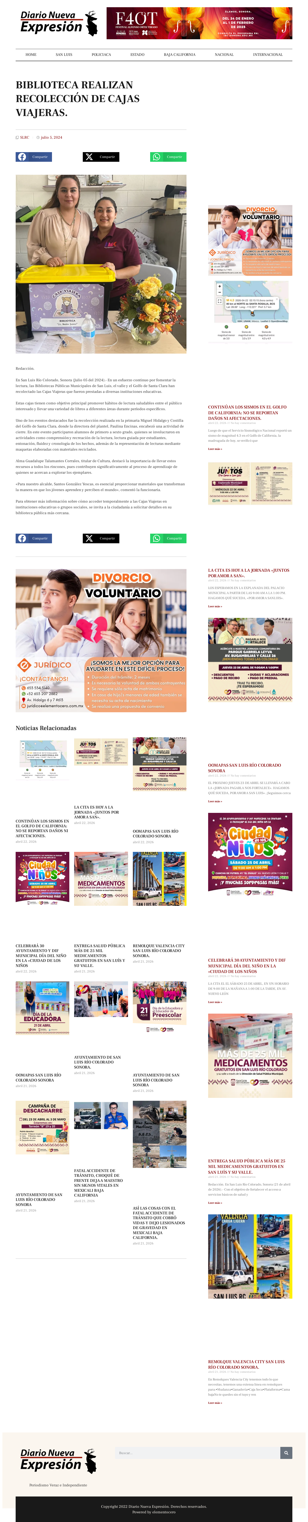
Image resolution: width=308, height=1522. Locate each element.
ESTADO (137, 54)
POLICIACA (101, 54)
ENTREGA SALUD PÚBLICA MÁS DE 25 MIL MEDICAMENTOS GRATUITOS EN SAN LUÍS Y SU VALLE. (99, 955)
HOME (31, 54)
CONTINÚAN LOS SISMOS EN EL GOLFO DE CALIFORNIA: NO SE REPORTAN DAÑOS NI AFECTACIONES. (42, 829)
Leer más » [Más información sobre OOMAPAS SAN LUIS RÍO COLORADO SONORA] (215, 801)
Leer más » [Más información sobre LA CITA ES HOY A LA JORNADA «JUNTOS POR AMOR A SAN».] (215, 606)
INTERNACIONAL (268, 54)
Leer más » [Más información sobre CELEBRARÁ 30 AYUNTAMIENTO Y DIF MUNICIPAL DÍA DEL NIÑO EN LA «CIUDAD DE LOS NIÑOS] (215, 1002)
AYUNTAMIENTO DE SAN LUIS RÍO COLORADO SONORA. (97, 1062)
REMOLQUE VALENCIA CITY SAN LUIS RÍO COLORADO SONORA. (159, 951)
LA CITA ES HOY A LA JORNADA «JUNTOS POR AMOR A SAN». (96, 812)
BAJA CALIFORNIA (179, 54)
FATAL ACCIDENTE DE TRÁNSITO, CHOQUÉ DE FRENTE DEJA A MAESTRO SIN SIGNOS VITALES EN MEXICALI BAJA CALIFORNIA (98, 1183)
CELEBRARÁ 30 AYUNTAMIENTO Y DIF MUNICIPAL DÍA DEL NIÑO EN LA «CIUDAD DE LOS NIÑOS (41, 955)
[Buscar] (286, 1453)
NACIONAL (224, 54)
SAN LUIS (64, 54)
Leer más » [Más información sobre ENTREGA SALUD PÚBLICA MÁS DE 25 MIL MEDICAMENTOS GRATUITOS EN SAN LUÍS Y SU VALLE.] (215, 1203)
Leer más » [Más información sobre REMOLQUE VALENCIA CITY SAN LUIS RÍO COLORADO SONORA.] (215, 1403)
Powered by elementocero (154, 1512)
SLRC (24, 137)
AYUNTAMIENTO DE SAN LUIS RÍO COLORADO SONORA (156, 1080)
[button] (34, 157)
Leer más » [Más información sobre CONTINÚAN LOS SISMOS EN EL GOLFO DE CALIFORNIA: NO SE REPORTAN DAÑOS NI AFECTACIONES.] (215, 449)
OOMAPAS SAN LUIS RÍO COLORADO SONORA (155, 834)
